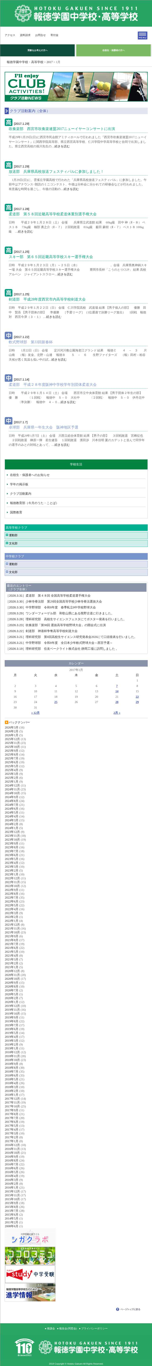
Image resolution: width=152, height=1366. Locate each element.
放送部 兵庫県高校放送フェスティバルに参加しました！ (56, 172)
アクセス (10, 35)
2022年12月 (12, 878)
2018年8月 (12, 1067)
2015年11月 (12, 1195)
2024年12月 (12, 785)
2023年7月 (12, 851)
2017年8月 (12, 1114)
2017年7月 (12, 1118)
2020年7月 (12, 990)
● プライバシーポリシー (93, 1328)
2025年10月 (12, 746)
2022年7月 (12, 897)
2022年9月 (12, 889)
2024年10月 (12, 793)
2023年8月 (12, 847)
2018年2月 (12, 1091)
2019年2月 (12, 1044)
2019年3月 (12, 1040)
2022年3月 (12, 913)
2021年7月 (12, 944)
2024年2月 (12, 824)
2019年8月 (12, 1021)
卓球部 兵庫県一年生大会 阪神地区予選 (43, 427)
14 (116, 691)
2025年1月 (12, 781)
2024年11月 (12, 789)
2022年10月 (12, 886)
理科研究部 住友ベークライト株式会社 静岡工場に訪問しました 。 (62, 648)
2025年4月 (12, 770)
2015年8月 (12, 1207)
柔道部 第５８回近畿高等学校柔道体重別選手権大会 (53, 214)
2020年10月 (12, 978)
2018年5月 (12, 1079)
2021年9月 (12, 936)
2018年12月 (12, 1052)
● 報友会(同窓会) (67, 1328)
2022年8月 (12, 893)
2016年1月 (12, 1187)
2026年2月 (12, 731)
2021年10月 (12, 932)
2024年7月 (12, 804)
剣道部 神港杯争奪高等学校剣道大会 (43, 631)
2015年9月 (12, 1203)
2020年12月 (12, 971)
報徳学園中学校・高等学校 (25, 62)
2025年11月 (12, 743)
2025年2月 (12, 777)
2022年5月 (12, 905)
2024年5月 (12, 812)
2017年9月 (12, 1110)
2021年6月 (12, 947)
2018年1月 (12, 1094)
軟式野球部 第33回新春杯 (31, 342)
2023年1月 (12, 874)
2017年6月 (12, 1121)
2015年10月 (12, 1199)
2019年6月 (12, 1029)
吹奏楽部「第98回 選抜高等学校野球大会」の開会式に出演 (56, 625)
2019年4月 (12, 1036)
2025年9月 (12, 750)
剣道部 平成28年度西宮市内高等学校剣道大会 (47, 299)
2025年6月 (12, 762)
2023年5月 (12, 859)
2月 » (117, 712)
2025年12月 (12, 739)
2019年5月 (12, 1033)
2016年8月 (12, 1160)
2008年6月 (12, 1226)
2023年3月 (12, 866)
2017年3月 (12, 1133)
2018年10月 (12, 1060)
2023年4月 (12, 862)
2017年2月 (12, 1137)
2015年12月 (12, 1191)
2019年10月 (12, 1013)
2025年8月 (12, 754)
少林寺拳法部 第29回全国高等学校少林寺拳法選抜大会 (54, 601)
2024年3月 (12, 820)
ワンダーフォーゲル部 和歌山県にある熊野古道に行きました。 (60, 613)
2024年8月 (12, 801)
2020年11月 (12, 975)
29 (137, 702)
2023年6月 (12, 855)
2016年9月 (12, 1156)
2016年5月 (12, 1172)
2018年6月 (12, 1075)
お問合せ (40, 35)
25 (55, 702)
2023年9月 (12, 843)
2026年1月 (12, 735)
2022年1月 (12, 920)
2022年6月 (12, 901)
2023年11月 (12, 835)
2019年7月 (12, 1025)
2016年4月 (12, 1176)
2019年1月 (12, 1048)
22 (137, 696)
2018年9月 (12, 1063)
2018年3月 (12, 1087)
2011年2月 (11, 1222)
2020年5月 (12, 994)
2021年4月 (12, 955)
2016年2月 (12, 1183)
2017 (50, 62)
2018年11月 (12, 1056)
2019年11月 (12, 1009)
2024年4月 (12, 816)
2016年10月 (12, 1152)
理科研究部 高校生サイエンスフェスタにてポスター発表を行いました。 (66, 619)
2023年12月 (12, 831)
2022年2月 (12, 917)
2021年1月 (12, 967)
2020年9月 (12, 982)
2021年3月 (12, 959)
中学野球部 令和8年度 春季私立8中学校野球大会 (51, 607)
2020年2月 (12, 998)
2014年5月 (12, 1218)
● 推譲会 (50, 1328)
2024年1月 (12, 828)
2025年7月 (12, 758)
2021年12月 (12, 924)
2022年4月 (12, 909)
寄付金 (54, 35)
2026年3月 (12, 727)
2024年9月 (12, 797)
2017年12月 (12, 1098)
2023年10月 (12, 839)
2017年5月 (12, 1125)
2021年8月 (12, 940)
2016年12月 (12, 1145)
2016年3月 (12, 1179)
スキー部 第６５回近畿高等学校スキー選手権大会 (51, 257)
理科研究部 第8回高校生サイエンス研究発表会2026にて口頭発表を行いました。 (71, 637)
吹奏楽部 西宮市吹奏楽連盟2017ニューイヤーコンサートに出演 (62, 129)
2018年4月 (12, 1083)
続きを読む (62, 146)
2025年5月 (12, 766)
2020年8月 (12, 986)
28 (116, 702)
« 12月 (35, 712)
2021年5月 (12, 951)
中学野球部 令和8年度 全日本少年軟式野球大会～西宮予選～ (59, 642)
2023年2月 (12, 870)
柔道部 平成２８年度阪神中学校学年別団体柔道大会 (53, 385)
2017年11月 (12, 1102)
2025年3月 (12, 773)
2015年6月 (12, 1214)
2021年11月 (12, 928)
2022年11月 (12, 882)
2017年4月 (12, 1129)
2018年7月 (12, 1071)
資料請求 (25, 35)
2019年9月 (12, 1017)
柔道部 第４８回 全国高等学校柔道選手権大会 (49, 595)
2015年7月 (12, 1210)
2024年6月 (12, 808)
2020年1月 (12, 1002)
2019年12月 (12, 1005)
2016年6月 (12, 1168)
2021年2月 (12, 963)
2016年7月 (12, 1164)
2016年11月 (12, 1149)
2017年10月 (12, 1106)
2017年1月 (12, 1141)
